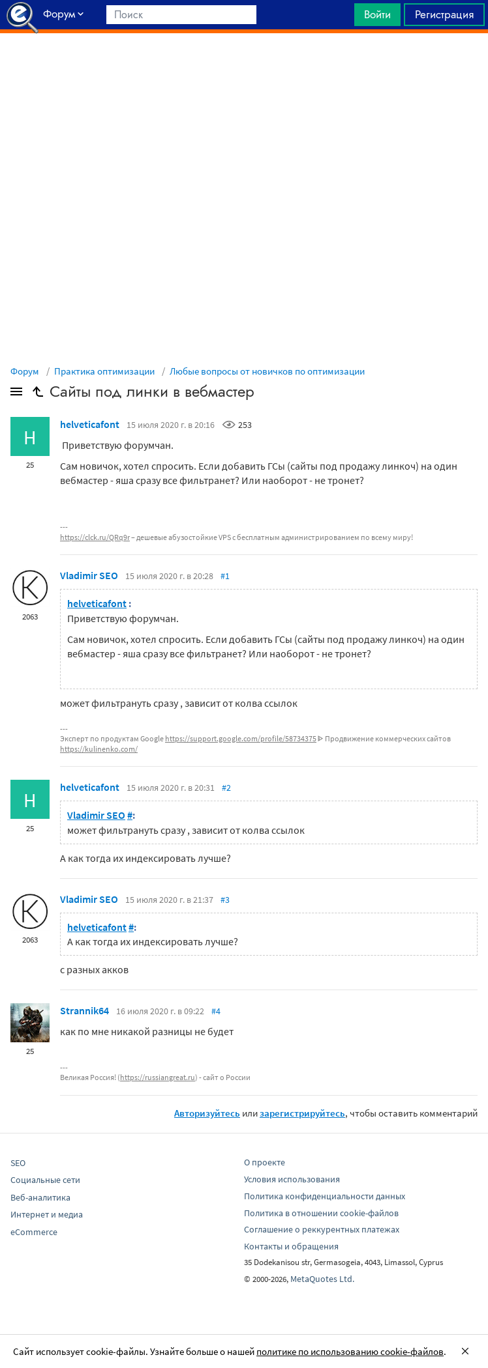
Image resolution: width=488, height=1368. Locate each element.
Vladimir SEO (89, 575)
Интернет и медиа (46, 1214)
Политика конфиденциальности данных (324, 1196)
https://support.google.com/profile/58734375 (240, 738)
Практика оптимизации (104, 371)
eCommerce (33, 1232)
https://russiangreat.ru (157, 1077)
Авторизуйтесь (207, 1113)
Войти (377, 14)
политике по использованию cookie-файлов (350, 1351)
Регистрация (444, 14)
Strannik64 (84, 1010)
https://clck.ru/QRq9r (95, 537)
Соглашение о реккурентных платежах (321, 1229)
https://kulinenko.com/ (99, 749)
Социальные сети (45, 1180)
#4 (216, 1011)
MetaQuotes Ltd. (322, 1279)
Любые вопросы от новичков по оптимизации (267, 371)
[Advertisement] (244, 65)
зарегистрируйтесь (302, 1113)
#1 (225, 576)
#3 (225, 899)
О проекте (264, 1162)
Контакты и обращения (291, 1246)
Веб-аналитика (40, 1197)
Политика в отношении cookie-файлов (321, 1213)
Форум (24, 371)
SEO (17, 1163)
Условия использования (292, 1179)
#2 (226, 787)
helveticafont (89, 424)
